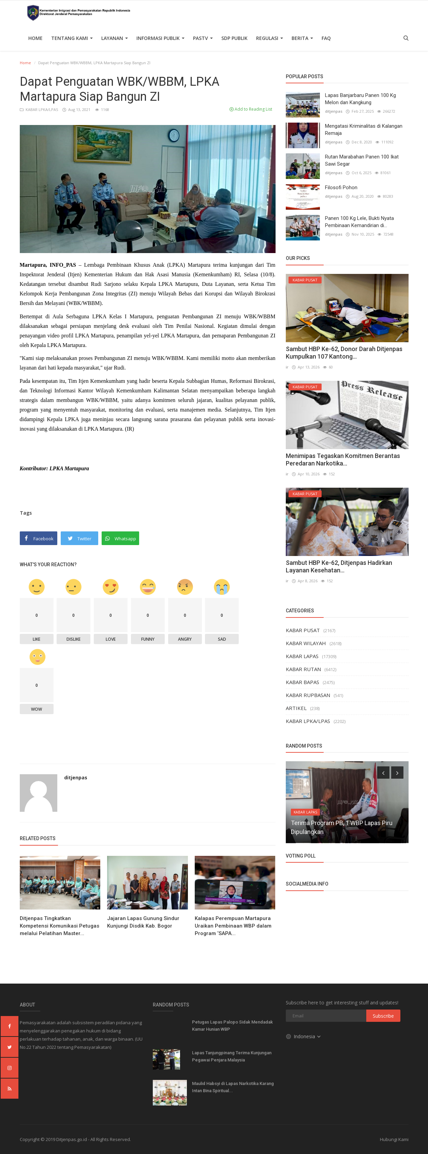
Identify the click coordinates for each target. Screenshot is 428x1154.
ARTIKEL (296, 708)
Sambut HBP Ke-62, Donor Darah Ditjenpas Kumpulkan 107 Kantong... (344, 352)
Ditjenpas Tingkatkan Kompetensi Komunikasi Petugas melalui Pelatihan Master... (59, 925)
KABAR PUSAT (303, 630)
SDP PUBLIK (234, 38)
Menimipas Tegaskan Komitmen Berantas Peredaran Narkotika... (343, 459)
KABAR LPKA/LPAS (39, 109)
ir (287, 367)
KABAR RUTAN (303, 669)
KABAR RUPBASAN (308, 695)
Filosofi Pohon (341, 187)
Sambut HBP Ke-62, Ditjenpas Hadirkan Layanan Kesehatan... (339, 566)
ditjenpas (75, 777)
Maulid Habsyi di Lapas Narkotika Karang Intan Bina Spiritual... (233, 1087)
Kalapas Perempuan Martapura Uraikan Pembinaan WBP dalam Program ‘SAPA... (233, 925)
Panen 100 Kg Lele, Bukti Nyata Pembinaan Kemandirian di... (359, 221)
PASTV (203, 38)
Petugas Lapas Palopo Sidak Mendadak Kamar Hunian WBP (232, 1025)
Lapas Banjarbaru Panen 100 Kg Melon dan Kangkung (360, 99)
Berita (302, 38)
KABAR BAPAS (302, 682)
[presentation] (383, 772)
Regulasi (269, 38)
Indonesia (303, 1036)
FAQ (326, 38)
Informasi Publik (160, 38)
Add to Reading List (251, 109)
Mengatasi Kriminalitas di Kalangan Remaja (363, 129)
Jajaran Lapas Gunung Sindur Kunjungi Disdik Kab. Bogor (143, 922)
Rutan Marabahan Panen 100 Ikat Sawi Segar (362, 160)
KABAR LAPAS (302, 656)
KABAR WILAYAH (306, 643)
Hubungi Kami (394, 1139)
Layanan (114, 38)
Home (35, 38)
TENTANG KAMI (72, 38)
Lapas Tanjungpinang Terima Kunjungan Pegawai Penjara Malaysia (231, 1056)
